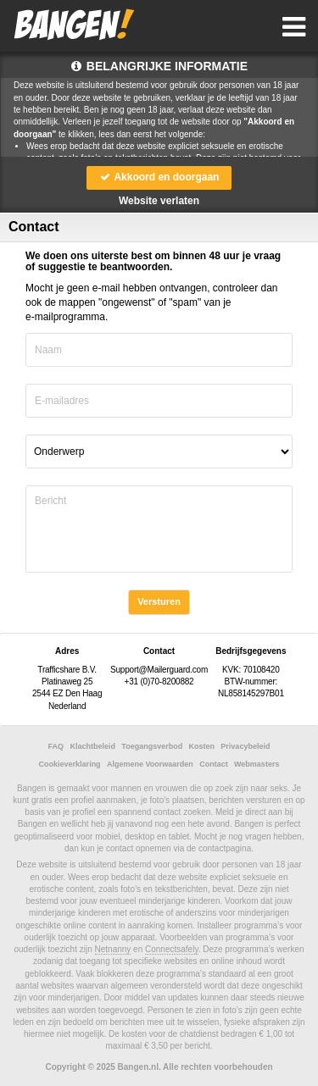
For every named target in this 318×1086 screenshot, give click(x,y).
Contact (213, 764)
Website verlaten (159, 201)
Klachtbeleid (92, 746)
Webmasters (256, 764)
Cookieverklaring (70, 764)
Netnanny (113, 949)
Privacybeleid (245, 746)
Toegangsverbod (151, 746)
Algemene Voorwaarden (150, 764)
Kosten (202, 746)
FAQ (56, 746)
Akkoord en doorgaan (159, 177)
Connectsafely (171, 949)
